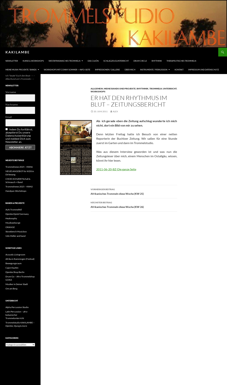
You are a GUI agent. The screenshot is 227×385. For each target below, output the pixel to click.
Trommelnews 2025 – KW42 (19, 186)
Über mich (130, 69)
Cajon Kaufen (11, 267)
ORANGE (10, 227)
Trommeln (155, 88)
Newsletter (11, 61)
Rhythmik (157, 61)
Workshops (98, 91)
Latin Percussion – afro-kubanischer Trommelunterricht (16, 315)
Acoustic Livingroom (15, 254)
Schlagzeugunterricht (116, 61)
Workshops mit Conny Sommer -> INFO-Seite (67, 69)
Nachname (11, 104)
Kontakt (179, 69)
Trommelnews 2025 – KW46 (19, 166)
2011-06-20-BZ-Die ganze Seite (116, 169)
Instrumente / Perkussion (153, 69)
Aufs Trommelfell (13, 209)
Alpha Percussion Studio (17, 307)
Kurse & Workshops (33, 61)
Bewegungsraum (13, 263)
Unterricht (170, 88)
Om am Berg (11, 288)
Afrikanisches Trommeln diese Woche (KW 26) (134, 204)
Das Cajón (93, 61)
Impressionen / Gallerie (107, 69)
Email (8, 116)
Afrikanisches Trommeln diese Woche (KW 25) (134, 191)
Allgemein (97, 88)
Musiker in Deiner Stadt (16, 284)
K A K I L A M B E (17, 52)
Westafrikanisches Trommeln (64, 61)
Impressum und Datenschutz (203, 69)
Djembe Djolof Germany (17, 214)
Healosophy (11, 218)
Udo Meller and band (15, 236)
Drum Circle (140, 61)
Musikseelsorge (12, 222)
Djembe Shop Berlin (14, 272)
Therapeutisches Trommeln (181, 61)
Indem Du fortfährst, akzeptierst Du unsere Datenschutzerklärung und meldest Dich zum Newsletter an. (19, 135)
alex (115, 111)
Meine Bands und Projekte (120, 88)
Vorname (10, 92)
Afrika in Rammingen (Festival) (20, 259)
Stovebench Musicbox (16, 231)
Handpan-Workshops (15, 191)
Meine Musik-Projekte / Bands (21, 69)
